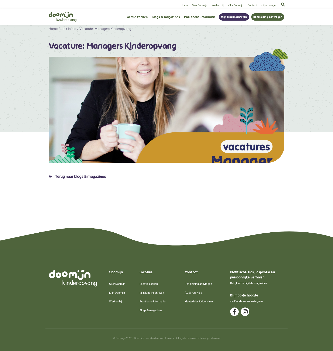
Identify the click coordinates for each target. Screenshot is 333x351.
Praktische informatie (200, 17)
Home (184, 5)
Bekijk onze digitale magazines (248, 283)
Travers (169, 338)
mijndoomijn (268, 5)
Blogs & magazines (166, 17)
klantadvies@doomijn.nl (199, 301)
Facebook (240, 301)
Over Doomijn (199, 5)
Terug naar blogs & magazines (77, 176)
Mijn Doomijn (117, 292)
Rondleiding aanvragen (267, 17)
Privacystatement (209, 338)
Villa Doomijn (235, 5)
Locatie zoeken (137, 17)
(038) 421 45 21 (194, 292)
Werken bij (218, 5)
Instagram (256, 301)
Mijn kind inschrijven (234, 17)
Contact (252, 5)
